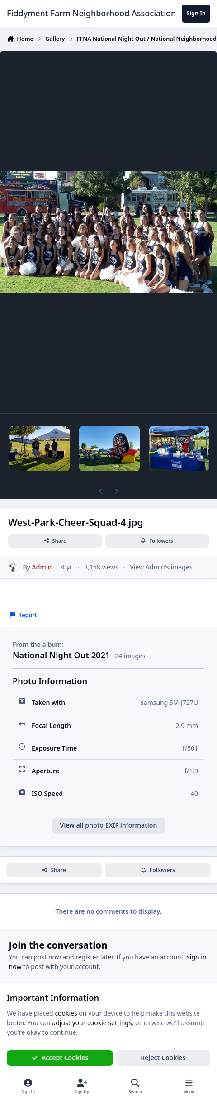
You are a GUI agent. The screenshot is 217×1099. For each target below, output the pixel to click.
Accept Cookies (60, 1057)
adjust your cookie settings (92, 1022)
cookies (66, 1012)
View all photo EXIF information (108, 825)
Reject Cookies (163, 1057)
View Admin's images (161, 567)
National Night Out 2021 (61, 655)
